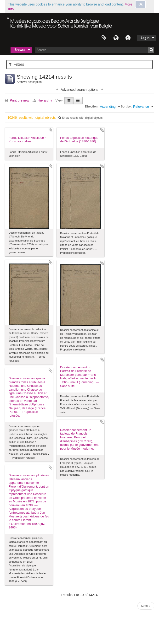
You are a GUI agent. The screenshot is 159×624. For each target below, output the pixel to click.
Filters (16, 64)
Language (116, 38)
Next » (146, 606)
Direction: (91, 106)
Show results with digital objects (80, 117)
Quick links (128, 38)
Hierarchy (43, 100)
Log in (145, 38)
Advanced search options (79, 89)
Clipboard (104, 38)
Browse (20, 50)
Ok (140, 4)
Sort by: (126, 106)
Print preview (17, 100)
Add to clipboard (50, 130)
